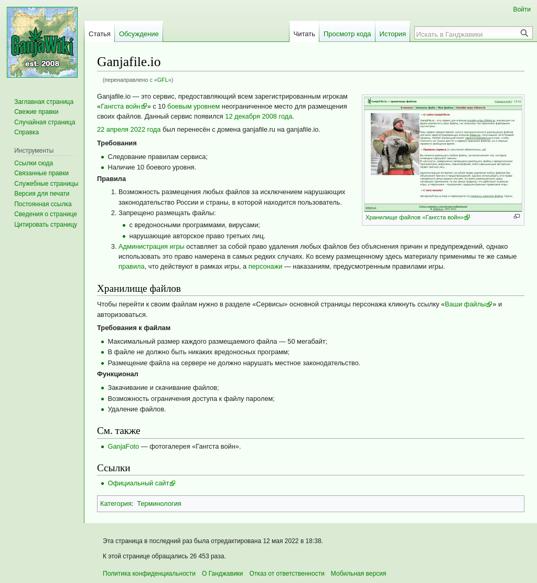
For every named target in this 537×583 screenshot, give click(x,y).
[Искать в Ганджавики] (468, 34)
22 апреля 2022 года (128, 129)
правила (132, 266)
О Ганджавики (222, 573)
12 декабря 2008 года (258, 116)
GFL (162, 80)
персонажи (266, 266)
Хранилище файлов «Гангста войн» (415, 217)
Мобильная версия (358, 573)
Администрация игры (152, 246)
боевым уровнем (193, 106)
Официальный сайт (138, 483)
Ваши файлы (465, 304)
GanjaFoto (123, 446)
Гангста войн (121, 106)
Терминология (159, 503)
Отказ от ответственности (287, 573)
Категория (116, 503)
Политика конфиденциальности (149, 573)
